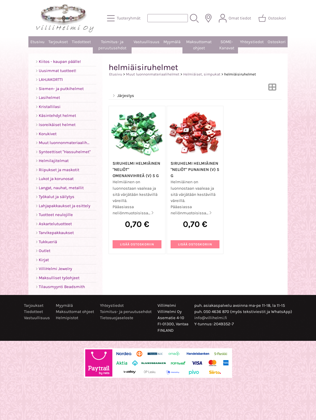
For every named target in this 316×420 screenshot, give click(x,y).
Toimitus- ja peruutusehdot (112, 44)
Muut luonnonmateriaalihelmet (152, 74)
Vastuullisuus (146, 41)
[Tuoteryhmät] (124, 18)
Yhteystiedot (252, 41)
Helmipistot (67, 317)
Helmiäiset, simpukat (201, 74)
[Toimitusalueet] (208, 18)
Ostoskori (277, 41)
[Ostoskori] (273, 18)
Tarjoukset (58, 41)
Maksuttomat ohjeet (199, 44)
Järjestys (123, 95)
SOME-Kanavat (226, 44)
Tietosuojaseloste (116, 317)
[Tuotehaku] (167, 18)
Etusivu (37, 41)
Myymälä (171, 41)
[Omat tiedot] (235, 18)
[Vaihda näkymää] (272, 88)
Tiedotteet (81, 41)
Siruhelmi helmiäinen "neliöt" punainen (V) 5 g (195, 169)
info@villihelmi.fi (210, 317)
